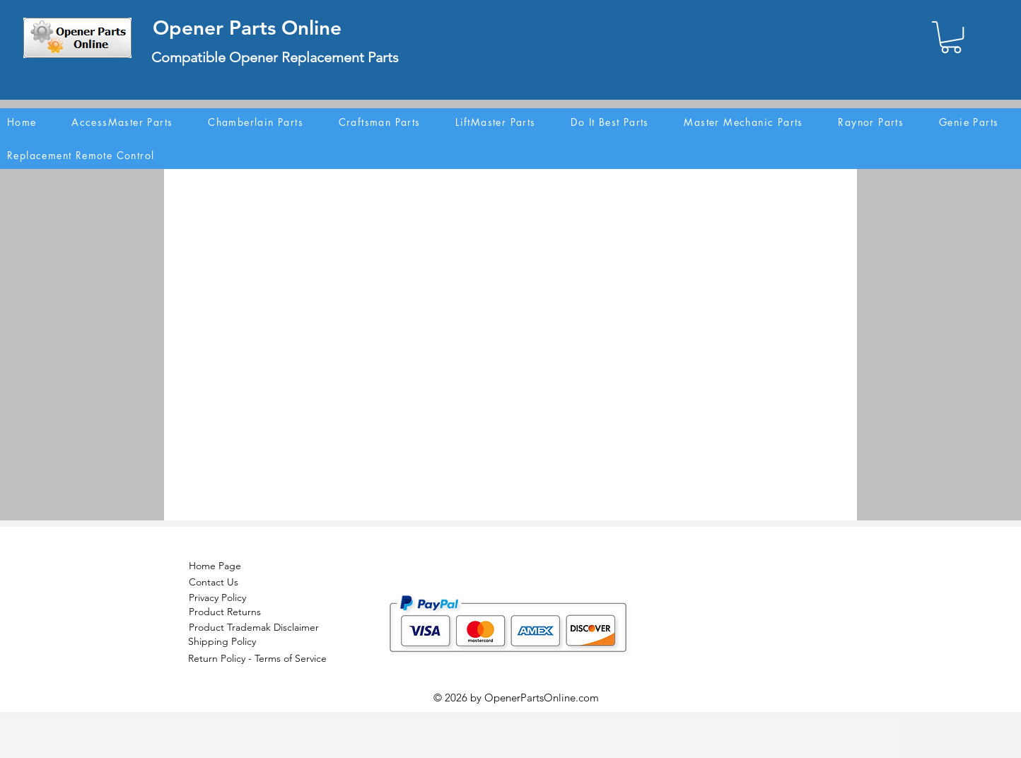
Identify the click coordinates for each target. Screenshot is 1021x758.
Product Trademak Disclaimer (254, 627)
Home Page (215, 565)
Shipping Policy (222, 641)
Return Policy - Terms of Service (257, 658)
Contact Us (213, 582)
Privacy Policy (217, 597)
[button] (951, 37)
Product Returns (225, 611)
